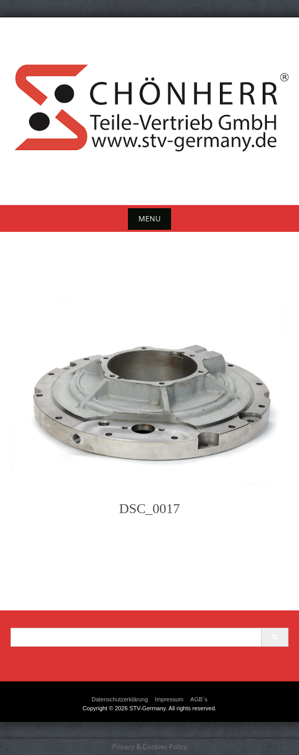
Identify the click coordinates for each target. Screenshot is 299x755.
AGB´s (199, 699)
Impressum (169, 699)
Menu (149, 218)
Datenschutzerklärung (120, 699)
